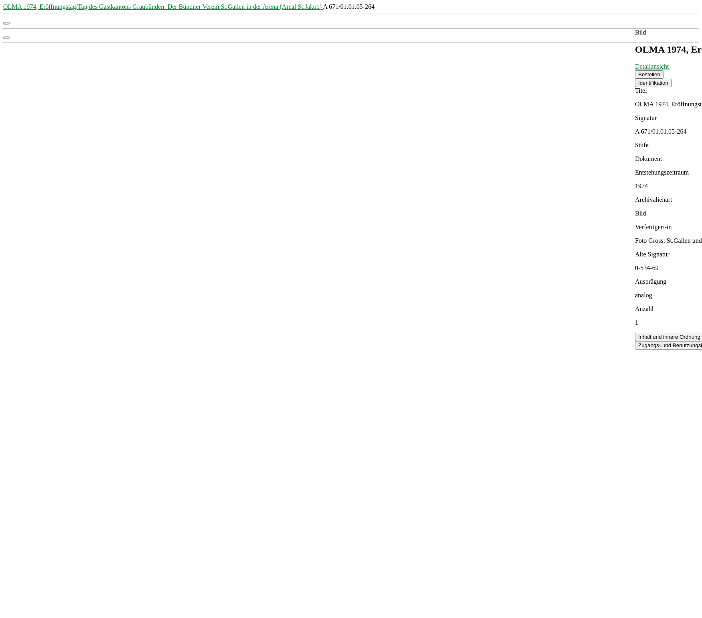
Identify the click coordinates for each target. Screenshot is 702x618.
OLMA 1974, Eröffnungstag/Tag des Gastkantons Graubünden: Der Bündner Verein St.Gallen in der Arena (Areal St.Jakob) (163, 6)
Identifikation (653, 83)
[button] (6, 23)
